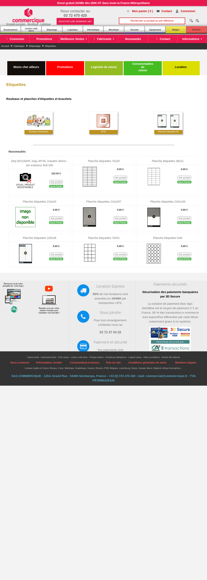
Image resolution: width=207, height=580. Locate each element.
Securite (134, 30)
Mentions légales (185, 362)
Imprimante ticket (48, 357)
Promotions (65, 65)
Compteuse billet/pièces (116, 357)
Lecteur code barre (31, 29)
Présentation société (49, 362)
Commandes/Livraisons (84, 362)
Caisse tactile (33, 357)
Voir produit (56, 182)
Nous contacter (20, 362)
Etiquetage (52, 30)
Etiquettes (50, 46)
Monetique (114, 30)
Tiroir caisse (63, 357)
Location (181, 65)
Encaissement (10, 30)
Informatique (93, 30)
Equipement (155, 30)
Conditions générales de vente (147, 362)
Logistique (72, 30)
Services (196, 30)
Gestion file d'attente (171, 357)
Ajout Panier (56, 186)
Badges (176, 30)
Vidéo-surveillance (151, 357)
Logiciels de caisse (104, 65)
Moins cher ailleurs (26, 65)
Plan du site (113, 362)
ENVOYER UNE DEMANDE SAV (75, 21)
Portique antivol (96, 357)
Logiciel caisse (135, 357)
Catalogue (19, 46)
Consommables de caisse (142, 67)
